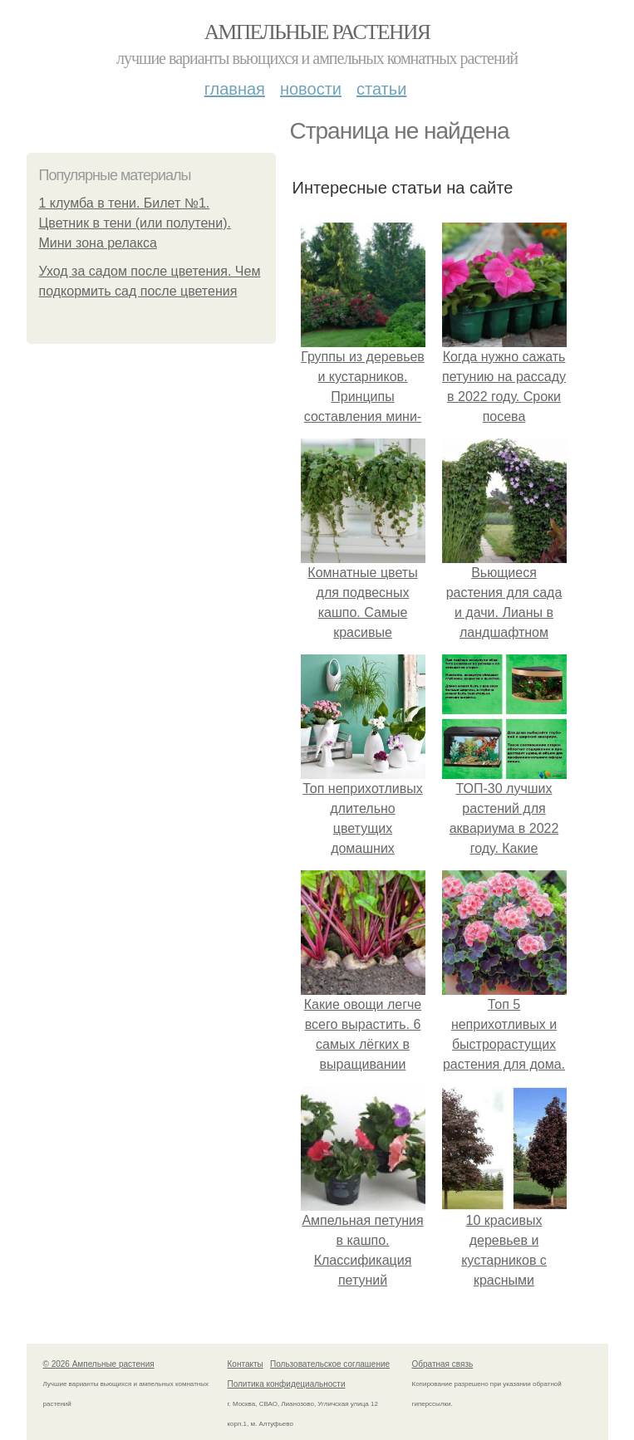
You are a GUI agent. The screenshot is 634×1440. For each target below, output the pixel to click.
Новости (311, 89)
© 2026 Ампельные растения (99, 1364)
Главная (234, 89)
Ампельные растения (317, 32)
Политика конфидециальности (287, 1384)
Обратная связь (443, 1364)
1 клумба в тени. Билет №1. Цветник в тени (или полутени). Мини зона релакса (135, 223)
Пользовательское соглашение (330, 1364)
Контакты (245, 1364)
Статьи (381, 89)
